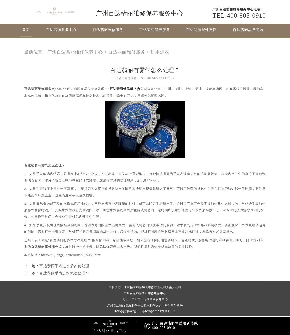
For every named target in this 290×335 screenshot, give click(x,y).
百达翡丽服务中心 (61, 30)
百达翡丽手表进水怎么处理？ (64, 273)
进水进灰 (160, 51)
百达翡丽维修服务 (108, 30)
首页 (26, 30)
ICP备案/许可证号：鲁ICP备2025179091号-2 (145, 311)
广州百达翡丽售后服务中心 (125, 305)
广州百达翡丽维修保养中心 (75, 51)
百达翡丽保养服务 (154, 30)
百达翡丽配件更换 (201, 30)
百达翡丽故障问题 (248, 30)
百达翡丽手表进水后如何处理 (64, 266)
